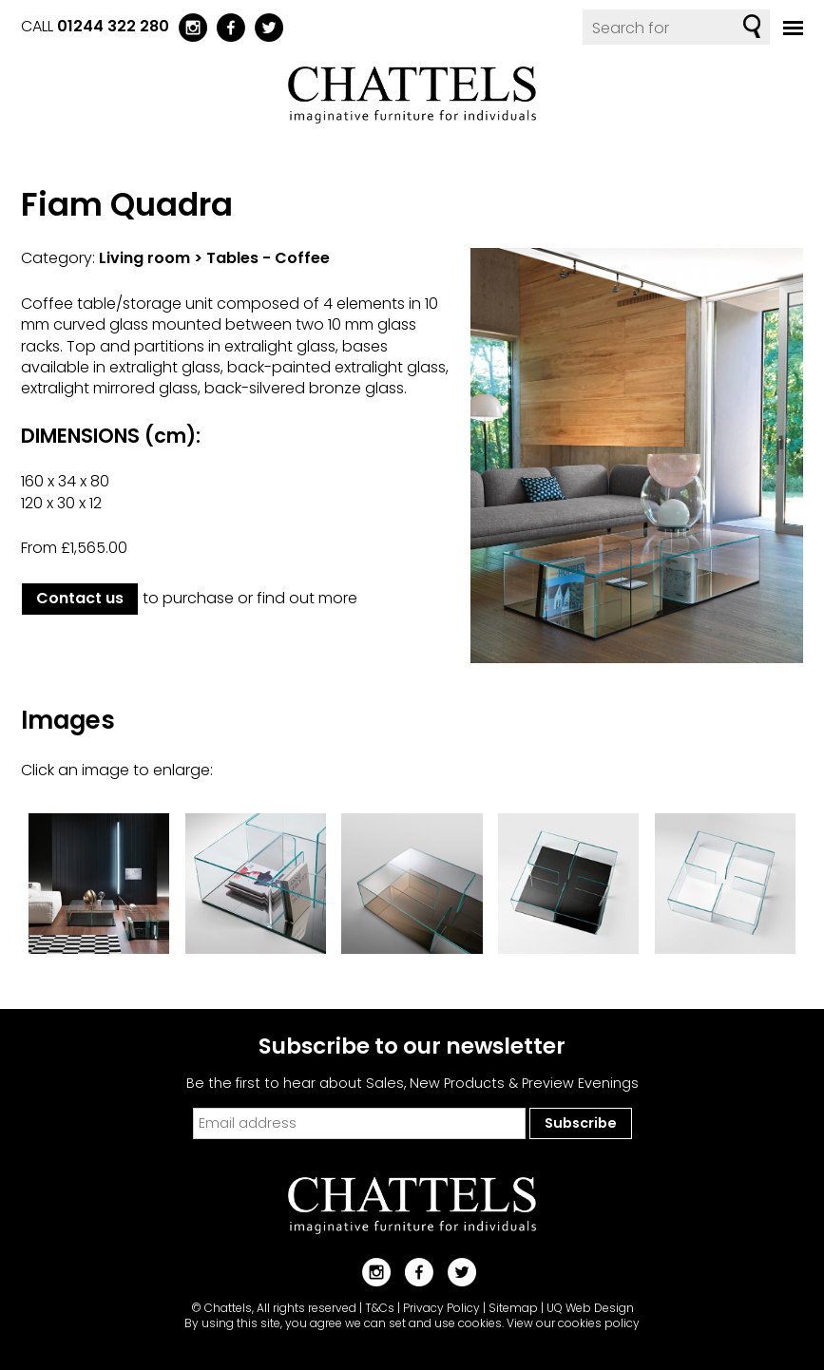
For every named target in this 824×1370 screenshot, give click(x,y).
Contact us (80, 598)
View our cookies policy (573, 1323)
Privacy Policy (441, 1308)
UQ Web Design (590, 1308)
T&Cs (379, 1308)
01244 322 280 (113, 26)
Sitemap (513, 1308)
